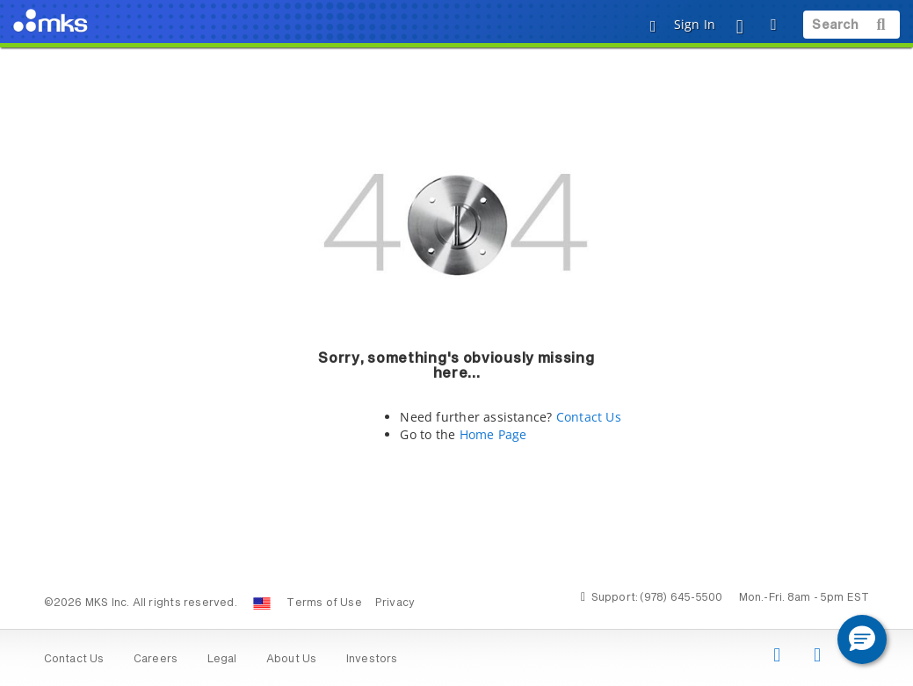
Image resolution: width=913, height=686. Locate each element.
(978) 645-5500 (681, 598)
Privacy (395, 603)
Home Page (493, 434)
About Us (291, 659)
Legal (222, 659)
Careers (156, 659)
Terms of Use (324, 603)
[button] (862, 639)
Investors (372, 659)
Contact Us (588, 416)
